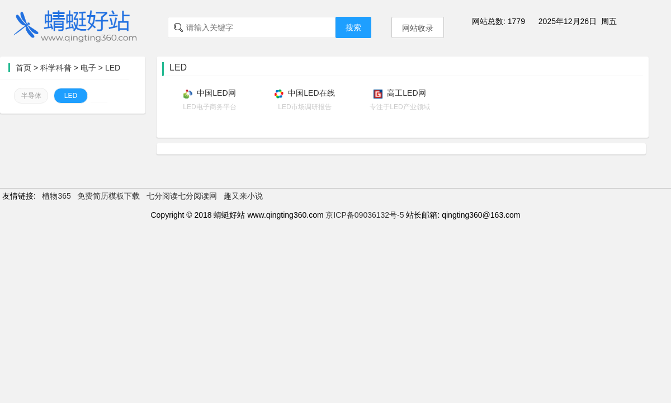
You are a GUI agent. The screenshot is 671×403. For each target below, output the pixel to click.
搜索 (353, 27)
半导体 (31, 96)
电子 (88, 67)
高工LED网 (406, 92)
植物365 (56, 195)
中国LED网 (216, 92)
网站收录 (417, 28)
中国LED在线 (311, 92)
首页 (23, 67)
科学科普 (56, 67)
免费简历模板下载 (108, 195)
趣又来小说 (243, 195)
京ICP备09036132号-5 (364, 214)
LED (112, 67)
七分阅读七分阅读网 (182, 195)
